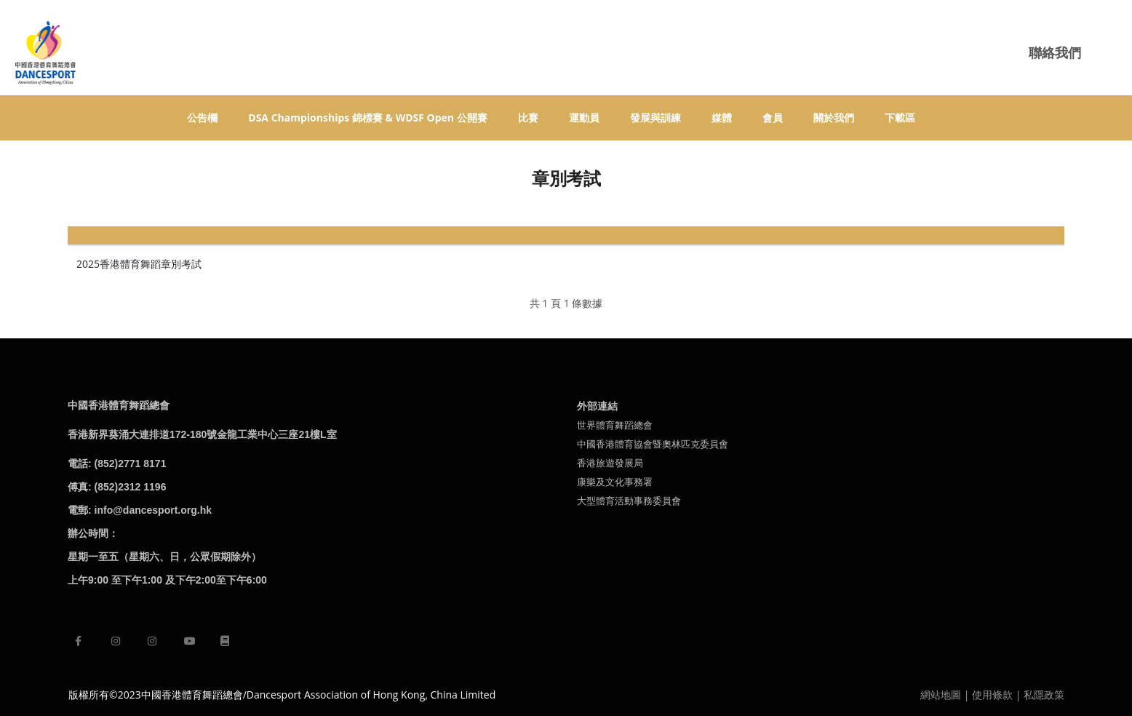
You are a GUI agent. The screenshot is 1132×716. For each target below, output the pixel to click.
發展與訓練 (655, 117)
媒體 (722, 117)
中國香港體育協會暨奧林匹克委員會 (652, 444)
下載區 (900, 117)
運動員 (584, 117)
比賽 (528, 117)
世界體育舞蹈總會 (615, 425)
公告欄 (202, 117)
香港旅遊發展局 (610, 463)
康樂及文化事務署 (615, 482)
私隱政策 (1044, 694)
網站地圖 (940, 694)
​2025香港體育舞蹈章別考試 (139, 264)
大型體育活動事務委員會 (629, 500)
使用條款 (992, 694)
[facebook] (78, 641)
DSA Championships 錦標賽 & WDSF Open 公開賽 (367, 117)
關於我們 (833, 117)
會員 (772, 117)
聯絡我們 (1055, 52)
